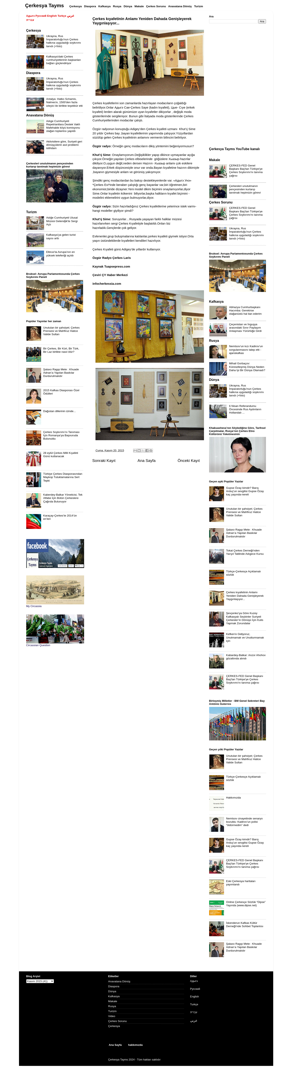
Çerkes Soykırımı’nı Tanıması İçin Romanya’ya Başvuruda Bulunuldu (61, 435)
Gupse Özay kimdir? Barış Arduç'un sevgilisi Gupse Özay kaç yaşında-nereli (245, 491)
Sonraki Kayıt (104, 460)
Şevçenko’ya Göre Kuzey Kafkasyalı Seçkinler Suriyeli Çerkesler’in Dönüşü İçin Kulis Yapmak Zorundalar (244, 618)
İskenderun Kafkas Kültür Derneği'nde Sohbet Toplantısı (244, 924)
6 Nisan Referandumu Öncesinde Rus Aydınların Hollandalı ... (245, 409)
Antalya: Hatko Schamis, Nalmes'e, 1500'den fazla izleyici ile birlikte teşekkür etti (64, 102)
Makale (112, 1001)
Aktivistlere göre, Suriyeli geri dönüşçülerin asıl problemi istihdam (64, 145)
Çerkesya (114, 1026)
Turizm (112, 1011)
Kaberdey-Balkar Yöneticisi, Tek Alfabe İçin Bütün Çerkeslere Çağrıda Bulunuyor (62, 498)
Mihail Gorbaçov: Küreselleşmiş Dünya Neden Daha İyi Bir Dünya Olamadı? (247, 367)
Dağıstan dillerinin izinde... (59, 411)
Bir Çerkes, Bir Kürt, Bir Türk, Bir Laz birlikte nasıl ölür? (61, 350)
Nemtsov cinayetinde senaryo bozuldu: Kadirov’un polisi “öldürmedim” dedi (244, 822)
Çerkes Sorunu (117, 1021)
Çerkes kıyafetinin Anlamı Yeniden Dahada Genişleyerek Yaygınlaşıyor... (245, 595)
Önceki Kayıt (189, 460)
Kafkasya (114, 996)
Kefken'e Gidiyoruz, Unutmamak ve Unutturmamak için (245, 637)
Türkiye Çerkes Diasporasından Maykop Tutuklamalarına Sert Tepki (62, 477)
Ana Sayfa (147, 460)
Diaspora (113, 986)
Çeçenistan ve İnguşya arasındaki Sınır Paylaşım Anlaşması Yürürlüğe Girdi (245, 327)
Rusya (112, 1006)
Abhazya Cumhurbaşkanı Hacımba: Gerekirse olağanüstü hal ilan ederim (245, 310)
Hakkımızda (233, 797)
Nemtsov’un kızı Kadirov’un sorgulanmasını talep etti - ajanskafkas (246, 349)
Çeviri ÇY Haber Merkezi (110, 275)
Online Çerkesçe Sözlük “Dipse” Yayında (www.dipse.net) (246, 903)
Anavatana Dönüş (119, 981)
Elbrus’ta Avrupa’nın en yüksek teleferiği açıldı (60, 253)
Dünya (112, 991)
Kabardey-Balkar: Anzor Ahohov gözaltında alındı (246, 657)
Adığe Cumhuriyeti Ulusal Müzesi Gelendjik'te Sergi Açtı (62, 221)
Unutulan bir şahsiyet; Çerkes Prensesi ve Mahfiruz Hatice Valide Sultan (61, 331)
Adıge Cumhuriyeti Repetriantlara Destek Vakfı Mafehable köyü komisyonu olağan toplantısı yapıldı (63, 126)
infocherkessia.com (107, 283)
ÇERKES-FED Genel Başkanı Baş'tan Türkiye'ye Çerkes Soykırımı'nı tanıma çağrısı (246, 170)
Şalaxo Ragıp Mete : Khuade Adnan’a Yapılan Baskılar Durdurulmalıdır (61, 373)
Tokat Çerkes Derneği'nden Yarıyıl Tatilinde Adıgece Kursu (245, 552)
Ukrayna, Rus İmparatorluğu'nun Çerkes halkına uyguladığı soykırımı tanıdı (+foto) (63, 41)
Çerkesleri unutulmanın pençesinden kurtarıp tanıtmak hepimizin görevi (245, 189)
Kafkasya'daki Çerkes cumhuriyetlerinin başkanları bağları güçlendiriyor (63, 60)
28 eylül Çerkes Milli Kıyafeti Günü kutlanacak (60, 454)
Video (111, 1016)
